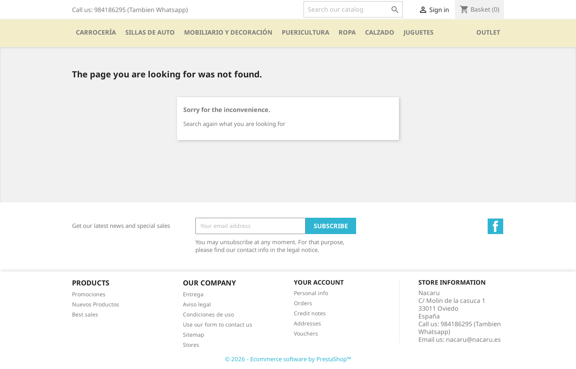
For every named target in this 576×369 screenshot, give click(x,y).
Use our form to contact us (217, 324)
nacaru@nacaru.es (473, 339)
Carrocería (96, 32)
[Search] (353, 9)
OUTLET (488, 32)
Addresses (307, 323)
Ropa (347, 32)
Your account (319, 282)
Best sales (85, 314)
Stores (191, 344)
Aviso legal (197, 304)
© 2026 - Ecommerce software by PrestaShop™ (288, 359)
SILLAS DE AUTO (150, 32)
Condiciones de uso (208, 314)
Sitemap (193, 334)
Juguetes (419, 32)
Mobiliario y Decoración (228, 32)
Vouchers (306, 333)
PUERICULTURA (305, 32)
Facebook (495, 226)
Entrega (193, 294)
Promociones (88, 294)
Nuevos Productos (95, 304)
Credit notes (310, 313)
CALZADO (379, 32)
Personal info (311, 293)
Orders (303, 303)
